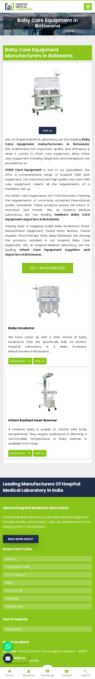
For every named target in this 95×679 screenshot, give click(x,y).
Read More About (21, 539)
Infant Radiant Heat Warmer (32, 420)
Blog (8, 583)
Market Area (14, 606)
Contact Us (13, 591)
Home (10, 559)
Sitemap (11, 598)
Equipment (13, 629)
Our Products (15, 575)
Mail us (47, 130)
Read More (20, 361)
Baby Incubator (21, 328)
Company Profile (17, 567)
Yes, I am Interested (47, 268)
